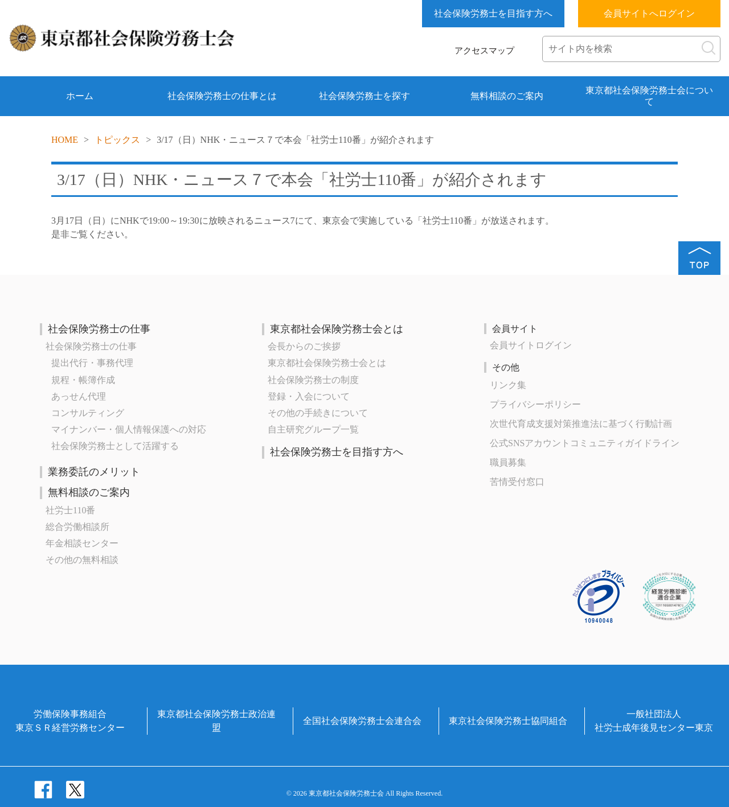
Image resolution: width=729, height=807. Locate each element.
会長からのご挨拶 (304, 346)
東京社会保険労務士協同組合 (508, 721)
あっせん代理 (78, 396)
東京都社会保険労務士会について (649, 95)
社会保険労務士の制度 (313, 380)
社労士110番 (70, 510)
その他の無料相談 (82, 560)
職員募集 (508, 462)
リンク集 (508, 385)
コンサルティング (87, 413)
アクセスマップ (484, 50)
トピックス (117, 140)
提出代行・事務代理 (92, 363)
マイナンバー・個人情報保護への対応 (128, 429)
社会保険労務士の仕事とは (222, 96)
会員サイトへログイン (649, 13)
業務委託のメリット (94, 471)
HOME (64, 140)
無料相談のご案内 (506, 96)
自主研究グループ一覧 (313, 429)
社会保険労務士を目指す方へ (493, 13)
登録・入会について (309, 396)
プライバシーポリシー (535, 404)
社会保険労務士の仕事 (99, 329)
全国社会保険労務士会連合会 (362, 721)
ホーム (79, 96)
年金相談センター (82, 543)
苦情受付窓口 (517, 482)
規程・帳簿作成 (83, 380)
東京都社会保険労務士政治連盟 (216, 720)
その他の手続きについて (318, 413)
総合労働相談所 (77, 527)
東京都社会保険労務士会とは (336, 329)
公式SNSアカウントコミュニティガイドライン (584, 443)
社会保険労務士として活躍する (115, 446)
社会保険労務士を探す (364, 96)
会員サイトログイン (531, 345)
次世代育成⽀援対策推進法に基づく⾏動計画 (581, 424)
